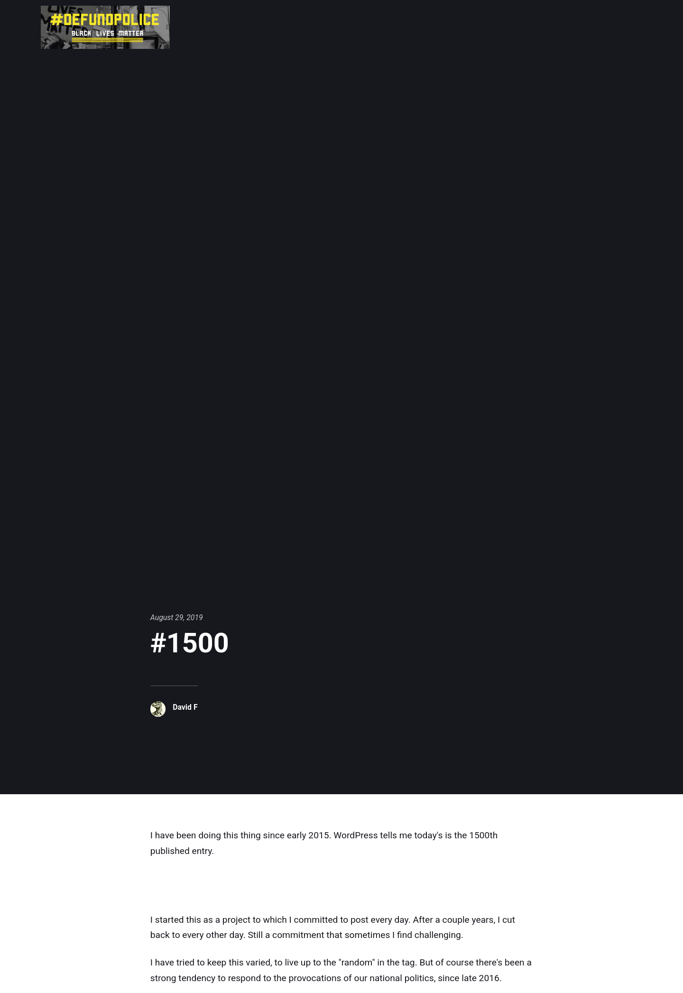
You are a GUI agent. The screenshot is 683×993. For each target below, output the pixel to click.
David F (185, 707)
